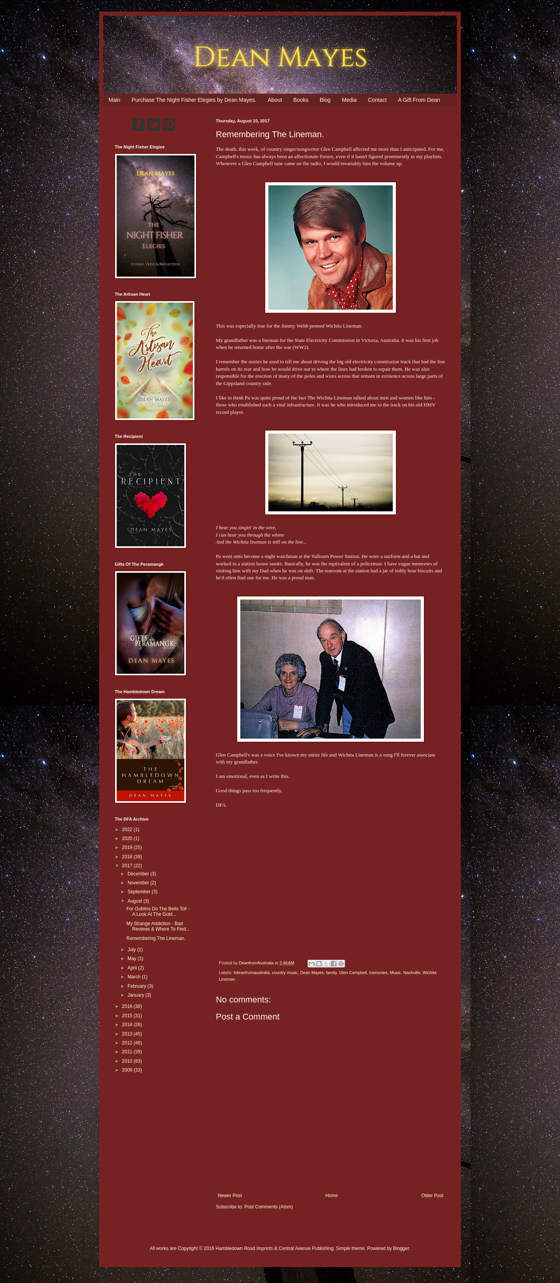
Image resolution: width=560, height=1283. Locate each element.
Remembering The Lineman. (156, 938)
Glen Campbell (353, 972)
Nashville (411, 972)
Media (349, 100)
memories (378, 972)
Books (300, 100)
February (137, 986)
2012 (128, 1043)
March (135, 977)
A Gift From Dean (419, 100)
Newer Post (230, 1195)
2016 (128, 1006)
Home (332, 1195)
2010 (128, 1061)
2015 (128, 1015)
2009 (128, 1070)
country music (285, 972)
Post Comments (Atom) (268, 1207)
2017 (128, 865)
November (139, 883)
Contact (377, 100)
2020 (128, 838)
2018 (128, 856)
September (140, 891)
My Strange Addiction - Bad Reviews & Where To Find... (158, 926)
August (136, 901)
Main (114, 100)
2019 (128, 847)
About (275, 100)
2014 (128, 1024)
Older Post (432, 1195)
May (133, 958)
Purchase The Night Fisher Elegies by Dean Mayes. (193, 100)
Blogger (401, 1248)
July (132, 949)
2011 (128, 1052)
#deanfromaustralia (252, 972)
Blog (325, 100)
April (133, 968)
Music (395, 972)
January (136, 995)
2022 (128, 829)
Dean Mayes (312, 972)
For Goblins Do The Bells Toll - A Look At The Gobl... (157, 911)
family (331, 972)
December (139, 874)
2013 (128, 1034)
